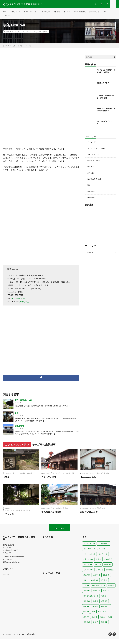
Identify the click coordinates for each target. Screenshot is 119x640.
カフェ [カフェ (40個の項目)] (87, 549)
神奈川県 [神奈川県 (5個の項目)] (105, 607)
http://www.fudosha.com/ (14, 557)
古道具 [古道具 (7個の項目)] (99, 570)
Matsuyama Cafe (88, 477)
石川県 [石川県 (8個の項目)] (95, 607)
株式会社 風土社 (8, 545)
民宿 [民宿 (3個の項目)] (103, 596)
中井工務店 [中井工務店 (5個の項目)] (88, 560)
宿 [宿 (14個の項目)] (85, 581)
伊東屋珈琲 (19, 426)
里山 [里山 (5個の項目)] (94, 617)
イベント (67, 12)
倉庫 (98, 473)
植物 (107, 473)
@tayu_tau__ (24, 302)
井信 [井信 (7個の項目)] (98, 560)
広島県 (68, 473)
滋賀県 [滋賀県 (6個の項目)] (86, 602)
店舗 (103, 508)
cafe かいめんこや (89, 512)
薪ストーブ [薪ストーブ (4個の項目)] (103, 612)
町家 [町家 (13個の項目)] (104, 602)
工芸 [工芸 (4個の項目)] (86, 586)
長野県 (28, 510)
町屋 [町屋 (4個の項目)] (86, 607)
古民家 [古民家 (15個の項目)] (107, 565)
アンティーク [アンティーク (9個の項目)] (89, 544)
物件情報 (57, 12)
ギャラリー (46, 12)
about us (8, 16)
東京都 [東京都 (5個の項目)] (86, 591)
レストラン (8, 510)
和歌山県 (61, 508)
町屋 (73, 473)
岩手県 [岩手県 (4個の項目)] (104, 581)
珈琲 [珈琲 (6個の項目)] (95, 602)
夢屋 (16, 413)
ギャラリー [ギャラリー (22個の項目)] (99, 549)
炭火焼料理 (16, 510)
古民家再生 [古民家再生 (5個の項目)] (88, 570)
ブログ (104, 12)
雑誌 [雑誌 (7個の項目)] (95, 623)
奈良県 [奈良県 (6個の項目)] (106, 575)
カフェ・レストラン (31, 12)
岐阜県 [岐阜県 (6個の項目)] (94, 581)
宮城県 (99, 508)
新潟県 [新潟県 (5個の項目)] (111, 586)
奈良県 (103, 473)
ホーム (5, 12)
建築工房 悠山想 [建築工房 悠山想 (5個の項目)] (98, 586)
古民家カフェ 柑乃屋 (51, 512)
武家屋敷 (23, 473)
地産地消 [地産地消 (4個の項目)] (110, 570)
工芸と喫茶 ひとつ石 (23, 401)
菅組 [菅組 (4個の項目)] (86, 612)
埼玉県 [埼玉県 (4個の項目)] (86, 575)
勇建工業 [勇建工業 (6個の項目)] (87, 565)
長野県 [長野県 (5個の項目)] (86, 623)
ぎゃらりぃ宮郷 (48, 477)
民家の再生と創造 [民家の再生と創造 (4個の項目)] (90, 596)
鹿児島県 (29, 473)
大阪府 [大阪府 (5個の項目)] (96, 575)
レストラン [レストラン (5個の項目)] (102, 554)
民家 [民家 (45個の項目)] (106, 591)
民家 (66, 508)
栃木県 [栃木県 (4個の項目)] (96, 591)
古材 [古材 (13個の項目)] (98, 565)
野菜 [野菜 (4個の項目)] (102, 617)
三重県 (39, 32)
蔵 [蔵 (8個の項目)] (93, 612)
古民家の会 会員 (80, 12)
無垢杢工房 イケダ (103, 83)
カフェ (34, 32)
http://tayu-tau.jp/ (18, 299)
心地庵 (6, 477)
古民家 (45, 32)
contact (6, 575)
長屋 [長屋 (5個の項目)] (110, 617)
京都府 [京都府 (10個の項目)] (108, 560)
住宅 (13, 12)
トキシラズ (8, 514)
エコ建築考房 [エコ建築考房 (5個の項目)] (103, 544)
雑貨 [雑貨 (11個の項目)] (104, 623)
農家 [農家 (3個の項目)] (86, 617)
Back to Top (59, 529)
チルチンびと (94, 12)
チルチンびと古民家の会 (25, 635)
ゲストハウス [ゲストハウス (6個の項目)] (89, 554)
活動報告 (90, 191)
